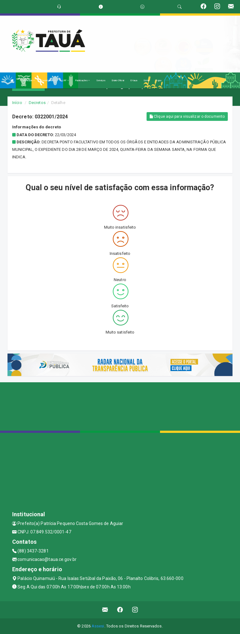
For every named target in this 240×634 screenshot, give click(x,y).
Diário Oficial (118, 80)
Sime (146, 80)
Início (17, 102)
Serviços (101, 80)
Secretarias (48, 80)
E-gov (159, 80)
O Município (27, 80)
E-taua (134, 80)
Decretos (37, 102)
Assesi (98, 626)
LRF (65, 80)
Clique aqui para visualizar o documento (187, 116)
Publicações (82, 80)
